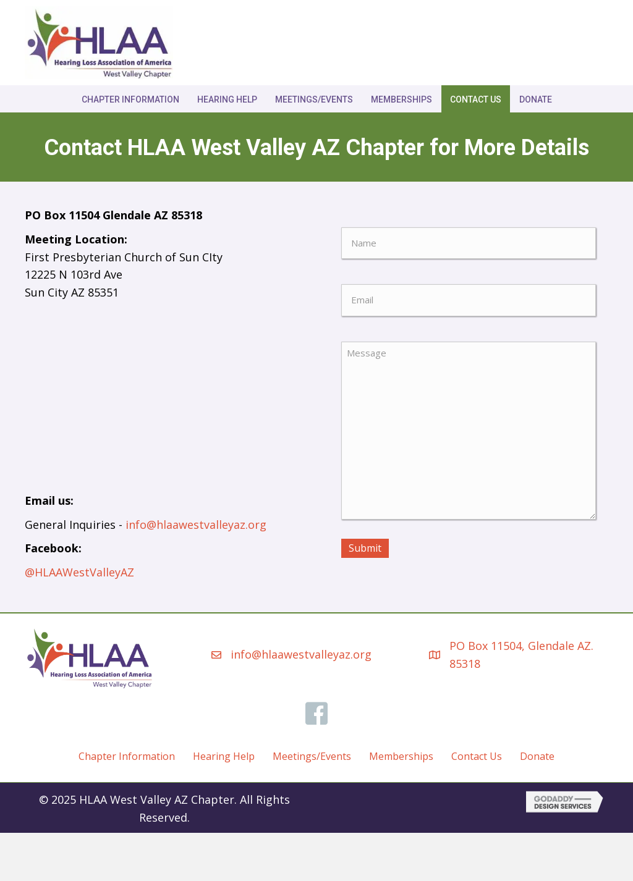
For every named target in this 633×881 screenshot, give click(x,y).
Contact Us (475, 99)
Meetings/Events (314, 99)
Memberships (401, 99)
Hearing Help (227, 99)
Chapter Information (130, 99)
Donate (535, 99)
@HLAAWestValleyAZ (79, 572)
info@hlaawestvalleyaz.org (195, 524)
